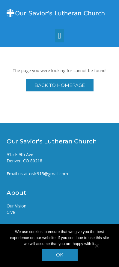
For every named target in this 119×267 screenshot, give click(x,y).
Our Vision (16, 206)
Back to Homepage (59, 85)
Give (11, 212)
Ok (59, 255)
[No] (97, 246)
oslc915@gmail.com (48, 173)
